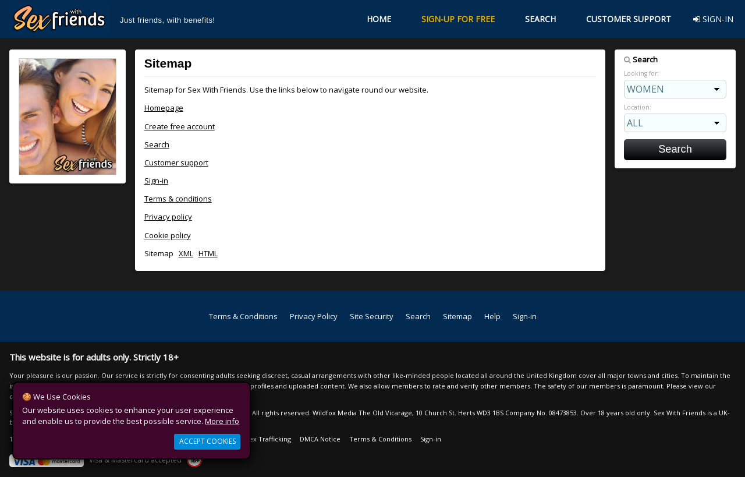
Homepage (163, 108)
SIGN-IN (713, 18)
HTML (208, 253)
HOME (379, 18)
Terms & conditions (178, 198)
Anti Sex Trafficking (261, 438)
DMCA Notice (320, 438)
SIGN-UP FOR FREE (458, 18)
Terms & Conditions (243, 316)
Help (492, 316)
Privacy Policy (314, 316)
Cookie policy (167, 235)
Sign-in (156, 180)
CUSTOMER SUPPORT (628, 18)
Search (156, 144)
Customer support (176, 162)
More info (222, 421)
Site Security (371, 316)
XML (186, 253)
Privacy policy (168, 216)
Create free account (179, 126)
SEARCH (540, 18)
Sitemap (457, 316)
